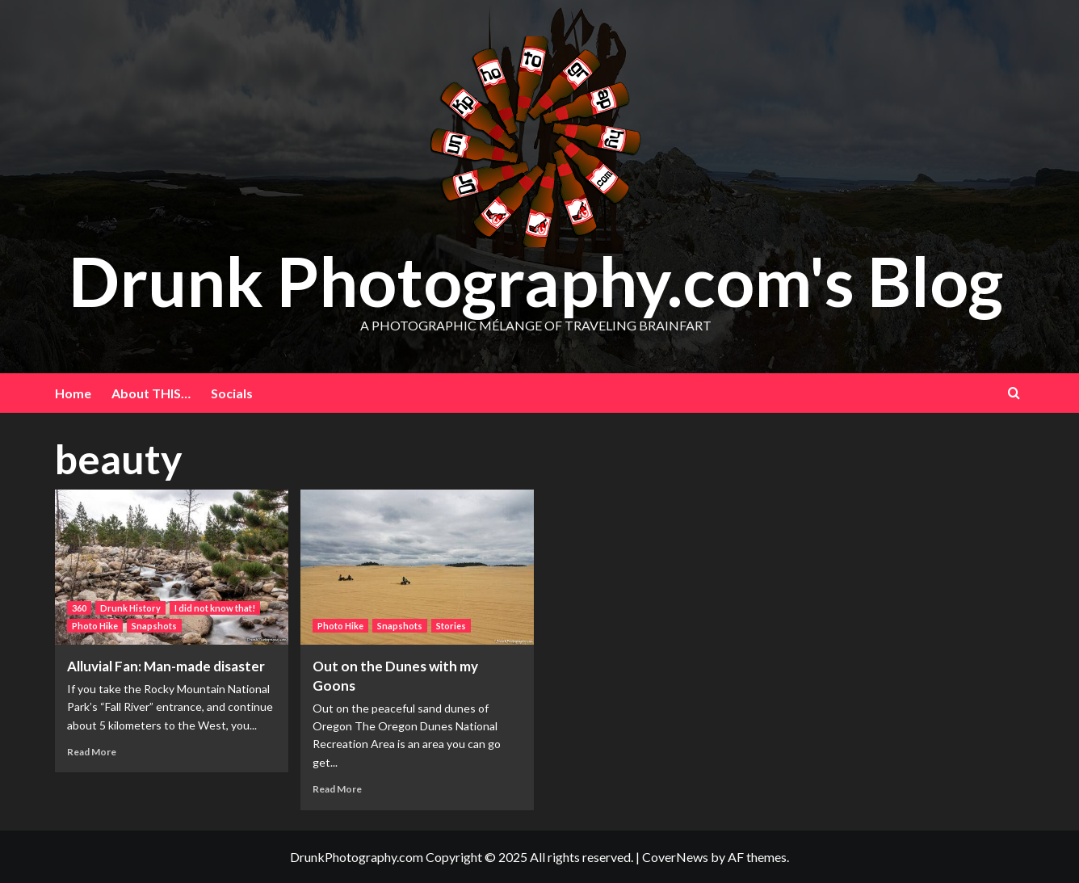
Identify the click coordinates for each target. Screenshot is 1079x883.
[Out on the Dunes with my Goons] (417, 567)
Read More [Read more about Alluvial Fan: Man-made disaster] (91, 752)
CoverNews (675, 856)
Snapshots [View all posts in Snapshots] (154, 625)
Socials (232, 393)
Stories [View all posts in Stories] (451, 625)
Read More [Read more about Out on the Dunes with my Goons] (337, 789)
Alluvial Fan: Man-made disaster (166, 666)
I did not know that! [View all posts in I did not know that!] (214, 608)
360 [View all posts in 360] (79, 608)
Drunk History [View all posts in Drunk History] (130, 608)
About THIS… (151, 393)
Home (73, 393)
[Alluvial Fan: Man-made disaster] (171, 567)
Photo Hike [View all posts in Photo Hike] (95, 625)
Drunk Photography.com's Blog (536, 281)
